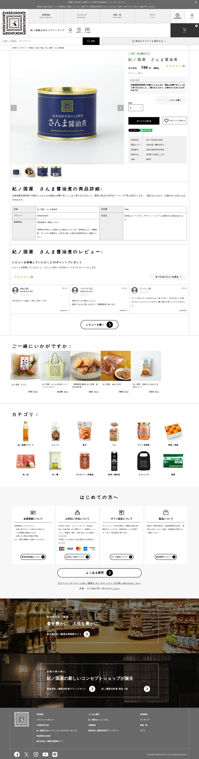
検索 (93, 41)
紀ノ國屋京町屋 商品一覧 (115, 689)
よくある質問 (95, 572)
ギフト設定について (119, 557)
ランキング (82, 15)
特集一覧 (117, 15)
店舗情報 (92, 725)
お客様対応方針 (42, 725)
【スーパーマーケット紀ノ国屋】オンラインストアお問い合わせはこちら (99, 583)
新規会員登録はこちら (31, 557)
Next (121, 108)
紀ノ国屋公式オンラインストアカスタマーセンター (57, 731)
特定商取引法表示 (43, 736)
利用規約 (40, 715)
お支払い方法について (75, 557)
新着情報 (46, 15)
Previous (14, 108)
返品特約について (163, 557)
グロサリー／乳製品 (26, 48)
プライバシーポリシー (45, 720)
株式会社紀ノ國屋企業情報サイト (64, 634)
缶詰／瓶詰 (40, 48)
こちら (116, 588)
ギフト (153, 15)
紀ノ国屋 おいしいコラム (98, 720)
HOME (14, 48)
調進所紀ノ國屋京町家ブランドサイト (66, 689)
